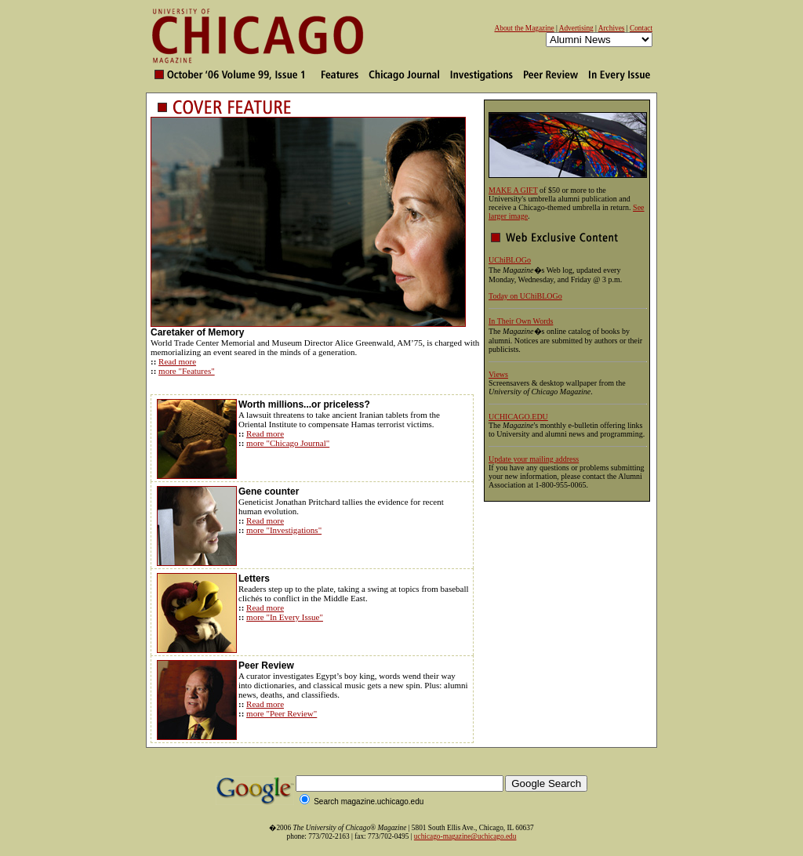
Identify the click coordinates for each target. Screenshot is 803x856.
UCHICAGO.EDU (518, 416)
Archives (611, 28)
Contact (641, 28)
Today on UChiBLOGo (525, 296)
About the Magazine (524, 28)
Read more (177, 361)
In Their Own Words (521, 321)
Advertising (576, 28)
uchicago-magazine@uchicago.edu (465, 836)
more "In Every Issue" (284, 617)
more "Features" (186, 370)
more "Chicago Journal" (287, 443)
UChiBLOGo (510, 260)
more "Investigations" (284, 530)
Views (498, 374)
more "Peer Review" (281, 713)
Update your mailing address (534, 459)
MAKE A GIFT (513, 190)
